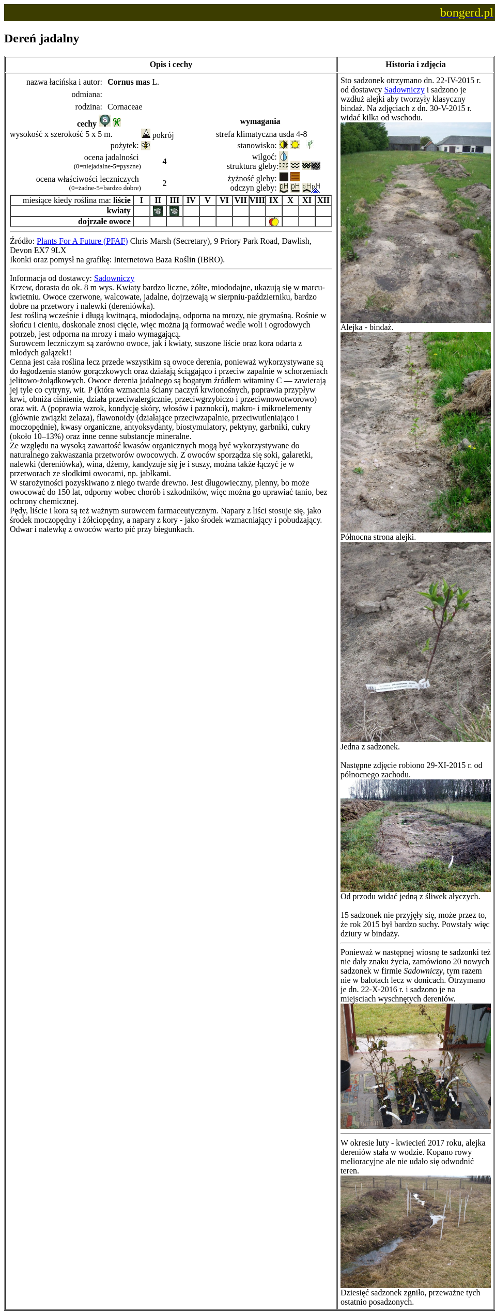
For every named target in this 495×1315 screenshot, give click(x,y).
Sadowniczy (114, 278)
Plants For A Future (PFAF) (82, 241)
